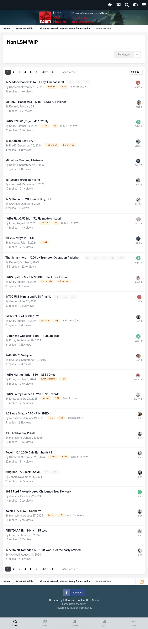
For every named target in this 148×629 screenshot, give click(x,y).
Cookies (96, 599)
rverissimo (15, 418)
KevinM (13, 106)
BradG (13, 145)
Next (44, 72)
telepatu (14, 242)
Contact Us (83, 599)
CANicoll (14, 86)
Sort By (136, 72)
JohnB (13, 476)
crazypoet (15, 184)
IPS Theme (53, 599)
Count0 (13, 164)
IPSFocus (68, 599)
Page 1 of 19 (69, 72)
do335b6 (14, 359)
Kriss (12, 125)
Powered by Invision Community (74, 607)
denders (14, 301)
